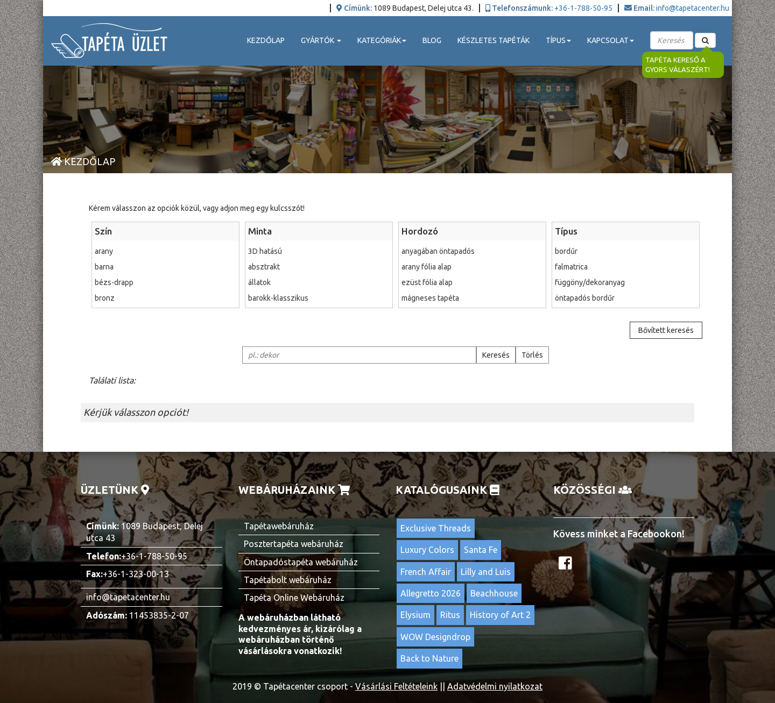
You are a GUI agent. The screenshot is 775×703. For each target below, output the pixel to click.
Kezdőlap (266, 40)
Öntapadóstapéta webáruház (301, 562)
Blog (431, 40)
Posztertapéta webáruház (293, 544)
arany (165, 251)
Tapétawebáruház (279, 526)
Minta (260, 231)
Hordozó (419, 231)
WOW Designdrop (435, 637)
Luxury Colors (427, 550)
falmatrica (625, 266)
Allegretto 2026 (430, 593)
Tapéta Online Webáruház (294, 597)
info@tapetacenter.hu (692, 8)
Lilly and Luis (486, 572)
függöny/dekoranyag (625, 282)
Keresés (496, 355)
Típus (566, 231)
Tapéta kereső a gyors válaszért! (677, 65)
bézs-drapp (165, 282)
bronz (165, 298)
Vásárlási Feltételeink (396, 686)
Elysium (415, 615)
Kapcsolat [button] (610, 40)
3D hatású (318, 251)
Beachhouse (494, 593)
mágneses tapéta (472, 298)
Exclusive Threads (435, 528)
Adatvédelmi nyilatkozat (494, 686)
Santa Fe (480, 550)
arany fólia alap (472, 266)
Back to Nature (429, 658)
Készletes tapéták (493, 40)
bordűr (625, 251)
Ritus (450, 615)
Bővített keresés (666, 330)
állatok (318, 282)
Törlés (532, 355)
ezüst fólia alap (472, 282)
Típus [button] (558, 40)
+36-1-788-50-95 (583, 8)
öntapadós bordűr (625, 298)
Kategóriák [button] (381, 40)
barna (165, 266)
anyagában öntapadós (472, 251)
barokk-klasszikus (318, 298)
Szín (103, 231)
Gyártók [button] (321, 40)
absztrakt (318, 266)
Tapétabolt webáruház (288, 580)
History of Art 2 (500, 615)
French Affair (425, 572)
